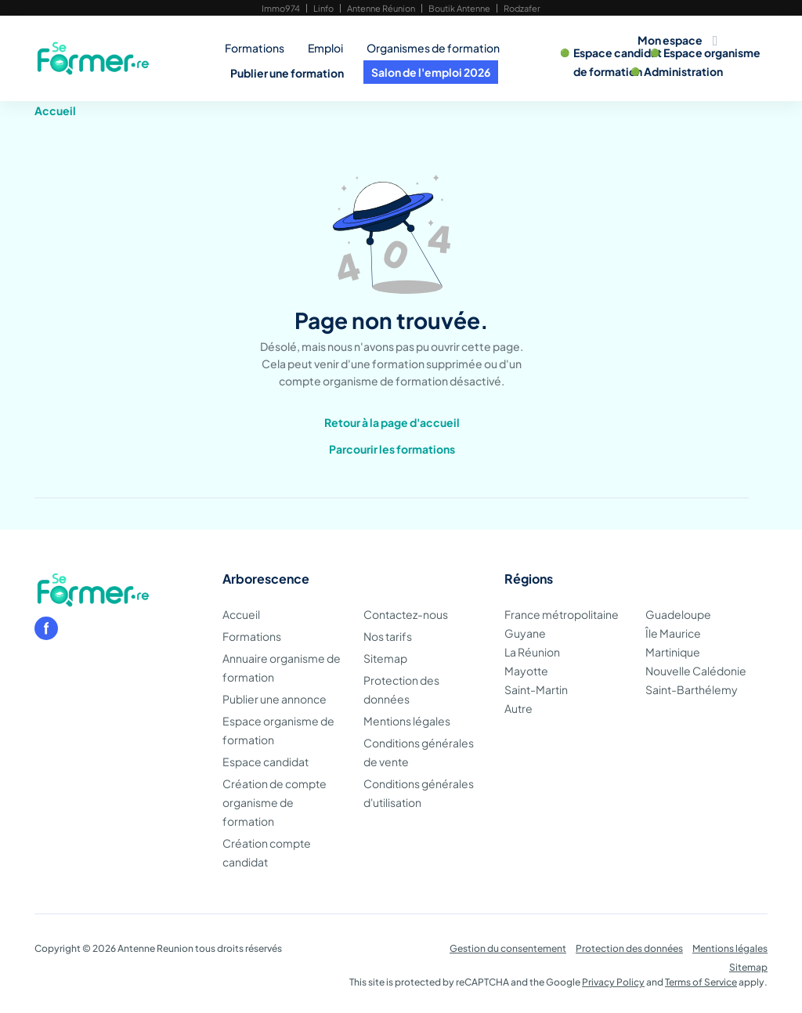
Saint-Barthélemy (691, 689)
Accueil (55, 110)
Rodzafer (522, 8)
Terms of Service (701, 982)
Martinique (672, 652)
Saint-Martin (536, 689)
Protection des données (629, 948)
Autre (518, 708)
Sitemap (385, 658)
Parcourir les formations (392, 449)
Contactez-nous (405, 614)
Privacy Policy (613, 982)
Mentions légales (406, 721)
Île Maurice (673, 633)
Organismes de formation (433, 48)
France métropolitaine (561, 614)
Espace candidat (618, 52)
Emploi (325, 48)
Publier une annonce (274, 699)
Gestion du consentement (508, 948)
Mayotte (526, 671)
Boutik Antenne (459, 8)
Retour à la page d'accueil (392, 422)
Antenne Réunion (381, 8)
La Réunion (532, 652)
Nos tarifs (387, 636)
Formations (254, 48)
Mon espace (670, 40)
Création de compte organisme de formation (274, 802)
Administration (683, 71)
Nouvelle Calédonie (695, 671)
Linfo (323, 8)
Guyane (525, 633)
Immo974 (281, 8)
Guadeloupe (678, 614)
